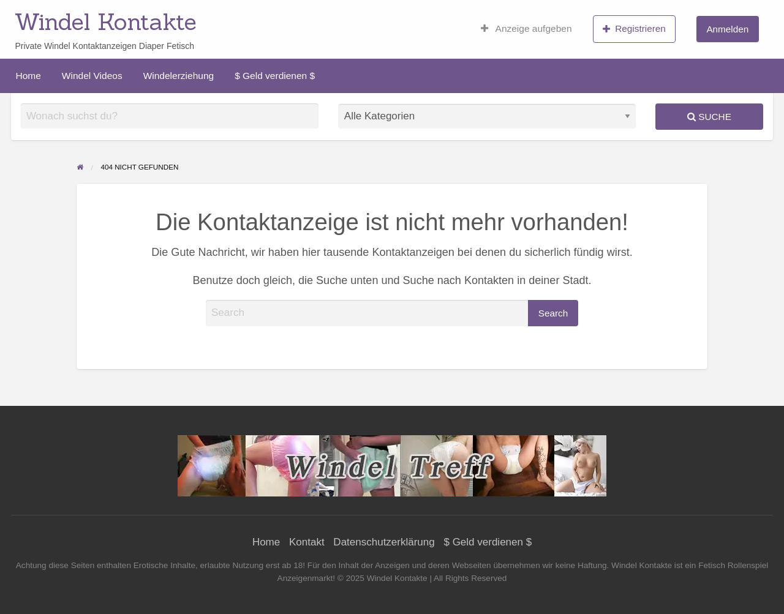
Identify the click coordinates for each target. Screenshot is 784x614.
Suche (709, 116)
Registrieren (634, 28)
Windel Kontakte (106, 21)
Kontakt (307, 542)
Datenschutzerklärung (383, 542)
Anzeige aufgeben (526, 28)
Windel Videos (92, 75)
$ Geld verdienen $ (275, 75)
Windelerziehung (178, 75)
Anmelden (727, 29)
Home (28, 75)
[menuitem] (526, 29)
